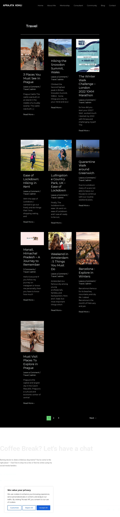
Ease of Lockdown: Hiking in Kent (31, 181)
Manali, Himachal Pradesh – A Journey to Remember (31, 257)
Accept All (43, 508)
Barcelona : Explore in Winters (86, 272)
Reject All (29, 508)
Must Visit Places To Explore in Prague (30, 362)
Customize (14, 508)
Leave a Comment (31, 87)
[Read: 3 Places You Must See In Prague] (32, 54)
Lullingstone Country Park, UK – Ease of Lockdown (59, 183)
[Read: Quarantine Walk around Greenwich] (87, 148)
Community (94, 5)
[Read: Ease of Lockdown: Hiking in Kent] (32, 155)
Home (45, 5)
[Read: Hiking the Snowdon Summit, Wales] (60, 48)
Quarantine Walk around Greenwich (87, 167)
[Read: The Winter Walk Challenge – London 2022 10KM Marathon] (87, 55)
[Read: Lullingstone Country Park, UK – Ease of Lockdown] (60, 155)
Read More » (28, 114)
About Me (55, 5)
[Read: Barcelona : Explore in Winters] (87, 248)
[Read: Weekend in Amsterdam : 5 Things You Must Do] (60, 241)
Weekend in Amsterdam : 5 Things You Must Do (59, 261)
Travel (26, 89)
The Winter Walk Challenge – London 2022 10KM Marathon (87, 86)
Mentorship (68, 5)
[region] (28, 500)
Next (93, 418)
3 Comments (29, 269)
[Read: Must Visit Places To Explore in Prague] (32, 336)
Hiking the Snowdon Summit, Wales (58, 66)
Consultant (81, 5)
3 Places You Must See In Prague (32, 78)
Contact (112, 5)
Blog (104, 5)
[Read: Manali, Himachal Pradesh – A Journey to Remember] (32, 238)
